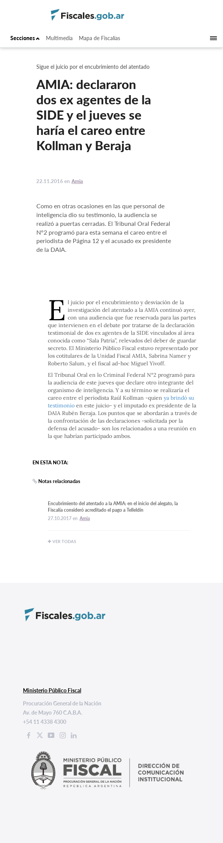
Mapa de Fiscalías (99, 38)
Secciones (25, 38)
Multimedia (59, 38)
